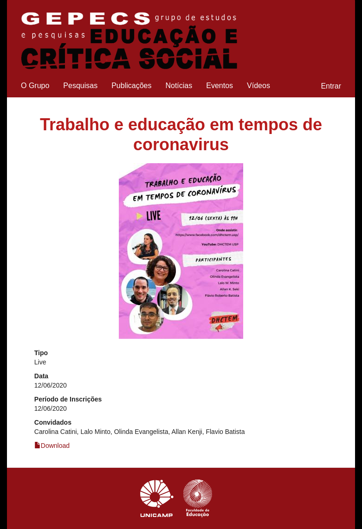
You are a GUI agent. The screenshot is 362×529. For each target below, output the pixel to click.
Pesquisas (80, 85)
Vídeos (258, 85)
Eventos (219, 85)
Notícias (178, 85)
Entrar (331, 86)
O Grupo (35, 85)
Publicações (131, 85)
